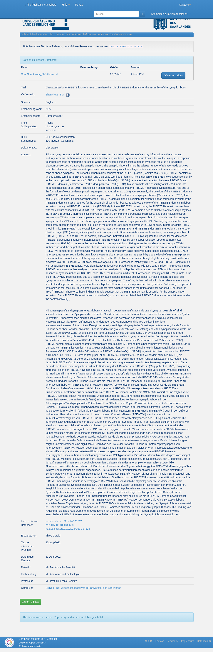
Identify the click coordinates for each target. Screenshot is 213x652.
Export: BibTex (30, 601)
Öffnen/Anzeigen (173, 75)
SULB (148, 641)
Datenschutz (204, 641)
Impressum (187, 641)
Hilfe (66, 4)
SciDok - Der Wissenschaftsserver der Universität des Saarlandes (94, 34)
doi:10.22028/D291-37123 (126, 46)
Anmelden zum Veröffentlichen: (171, 14)
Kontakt (159, 641)
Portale (79, 4)
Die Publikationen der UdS (37, 34)
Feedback (172, 641)
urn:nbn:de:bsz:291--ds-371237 (64, 521)
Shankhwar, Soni (55, 94)
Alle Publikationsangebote (40, 4)
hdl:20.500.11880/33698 (59, 525)
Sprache (185, 4)
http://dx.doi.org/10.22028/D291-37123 (68, 528)
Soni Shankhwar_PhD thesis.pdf (39, 74)
